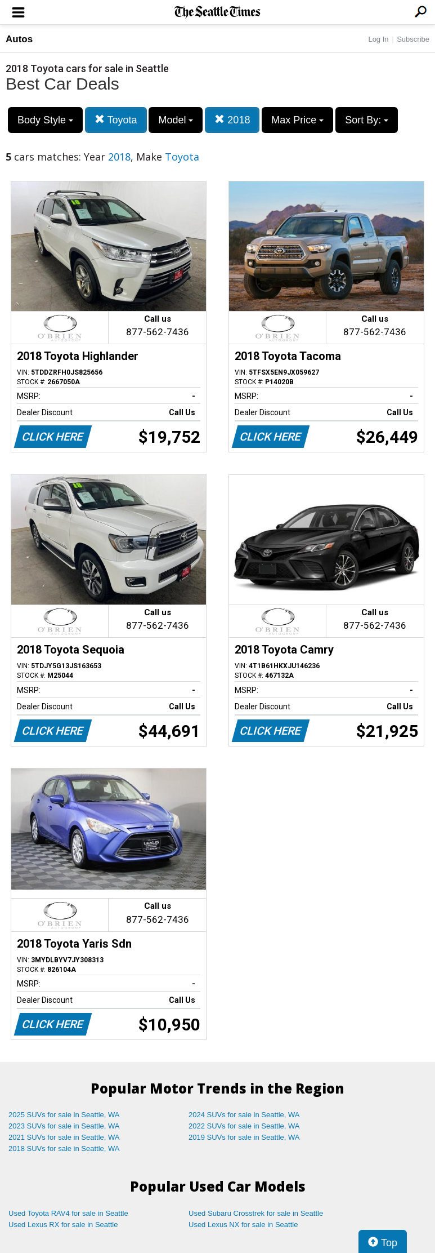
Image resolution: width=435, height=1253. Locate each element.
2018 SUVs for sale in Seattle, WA (64, 1148)
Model (175, 120)
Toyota (116, 120)
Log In (378, 39)
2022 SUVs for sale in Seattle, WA (244, 1126)
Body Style (45, 120)
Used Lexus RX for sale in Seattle (63, 1224)
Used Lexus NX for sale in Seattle (243, 1224)
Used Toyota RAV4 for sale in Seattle (68, 1213)
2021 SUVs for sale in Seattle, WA (64, 1137)
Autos (19, 39)
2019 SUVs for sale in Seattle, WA (244, 1137)
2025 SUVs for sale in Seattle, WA (64, 1114)
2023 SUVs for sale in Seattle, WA (64, 1126)
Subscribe (413, 39)
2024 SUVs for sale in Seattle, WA (244, 1114)
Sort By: (366, 120)
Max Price (297, 120)
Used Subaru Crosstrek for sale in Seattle (256, 1213)
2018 (232, 120)
